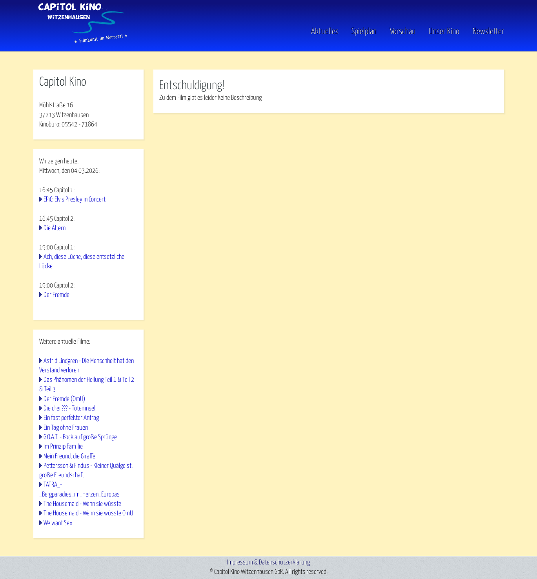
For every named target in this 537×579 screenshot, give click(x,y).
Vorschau (403, 31)
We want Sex (58, 523)
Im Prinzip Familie (63, 446)
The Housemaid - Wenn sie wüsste (82, 504)
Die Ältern (55, 228)
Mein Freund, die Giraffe (69, 456)
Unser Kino (444, 31)
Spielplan (364, 31)
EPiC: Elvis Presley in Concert (75, 199)
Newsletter (488, 31)
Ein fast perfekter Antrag (71, 418)
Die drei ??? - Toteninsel (69, 408)
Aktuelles (325, 31)
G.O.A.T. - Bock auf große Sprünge (80, 437)
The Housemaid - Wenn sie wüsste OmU (88, 513)
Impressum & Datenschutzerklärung (268, 562)
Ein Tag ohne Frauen (66, 428)
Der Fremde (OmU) (64, 399)
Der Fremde (56, 295)
